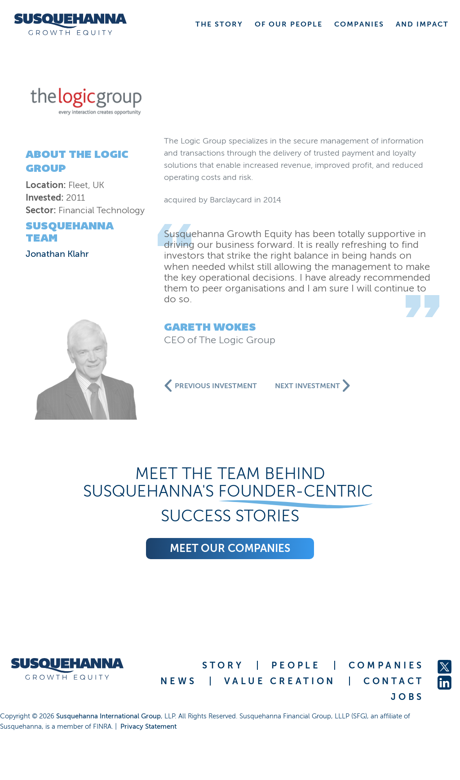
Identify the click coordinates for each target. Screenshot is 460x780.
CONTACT (393, 681)
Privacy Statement (148, 726)
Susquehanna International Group (108, 716)
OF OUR (289, 24)
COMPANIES (386, 665)
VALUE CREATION (280, 681)
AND (422, 24)
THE (219, 24)
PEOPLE (295, 665)
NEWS (178, 681)
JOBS (407, 696)
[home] (70, 24)
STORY (223, 665)
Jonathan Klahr (57, 253)
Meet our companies (230, 548)
